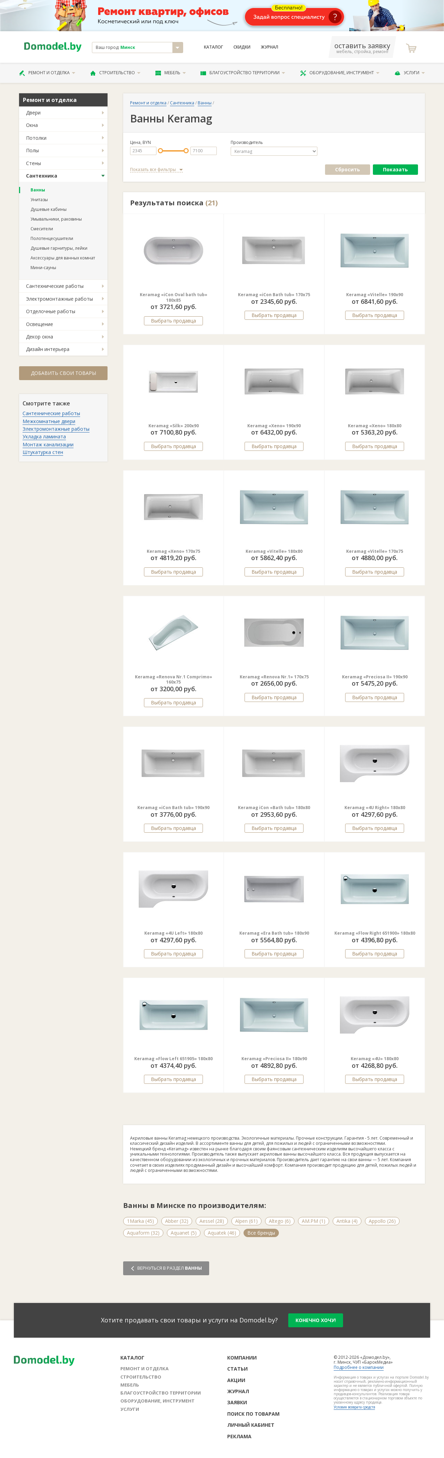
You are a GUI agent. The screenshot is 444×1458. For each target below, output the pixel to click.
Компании (242, 1357)
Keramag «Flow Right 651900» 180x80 (374, 933)
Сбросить (347, 169)
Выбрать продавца (173, 320)
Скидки (241, 47)
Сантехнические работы (55, 286)
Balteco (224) (343, 1232)
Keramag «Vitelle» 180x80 (274, 551)
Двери (33, 112)
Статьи (237, 1368)
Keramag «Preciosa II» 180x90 (274, 1059)
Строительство (115, 73)
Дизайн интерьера (47, 349)
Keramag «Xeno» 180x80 (374, 426)
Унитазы (39, 200)
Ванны (38, 190)
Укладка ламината (44, 436)
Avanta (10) (304, 1232)
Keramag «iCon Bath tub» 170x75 (274, 295)
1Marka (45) (140, 1221)
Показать (395, 169)
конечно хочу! (316, 1320)
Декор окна (39, 336)
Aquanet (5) (184, 1232)
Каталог (213, 47)
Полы (32, 150)
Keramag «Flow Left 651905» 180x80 (173, 1059)
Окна (32, 125)
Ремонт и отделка (47, 73)
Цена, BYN (140, 142)
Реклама (239, 1436)
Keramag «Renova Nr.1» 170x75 (274, 677)
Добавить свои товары (63, 373)
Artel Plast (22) (263, 1232)
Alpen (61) (246, 1221)
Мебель (170, 73)
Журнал (269, 47)
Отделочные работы (50, 311)
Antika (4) (347, 1221)
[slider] (160, 150)
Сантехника (41, 175)
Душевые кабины (49, 209)
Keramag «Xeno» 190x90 (274, 426)
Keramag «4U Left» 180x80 (173, 933)
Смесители (42, 229)
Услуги (409, 73)
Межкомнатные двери (49, 421)
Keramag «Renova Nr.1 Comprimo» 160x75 (173, 679)
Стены (33, 163)
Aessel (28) (211, 1221)
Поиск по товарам (253, 1413)
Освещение (39, 324)
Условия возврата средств (354, 1407)
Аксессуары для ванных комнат (63, 258)
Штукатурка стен (43, 452)
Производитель (247, 142)
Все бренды (383, 1232)
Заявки (237, 1402)
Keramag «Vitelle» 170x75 (374, 551)
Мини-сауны (43, 268)
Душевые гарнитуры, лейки (59, 248)
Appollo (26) (382, 1221)
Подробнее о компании (359, 1367)
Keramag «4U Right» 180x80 (374, 808)
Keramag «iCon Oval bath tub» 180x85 (173, 297)
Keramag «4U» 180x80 (375, 1059)
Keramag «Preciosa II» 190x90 (375, 677)
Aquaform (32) (143, 1232)
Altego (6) (280, 1221)
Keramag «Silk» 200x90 (173, 426)
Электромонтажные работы (59, 298)
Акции (236, 1380)
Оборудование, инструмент (339, 73)
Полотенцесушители (52, 238)
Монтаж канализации (48, 444)
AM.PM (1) (313, 1221)
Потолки (36, 138)
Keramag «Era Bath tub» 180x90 (274, 933)
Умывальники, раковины (56, 219)
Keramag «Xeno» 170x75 (173, 551)
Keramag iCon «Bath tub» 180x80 (274, 808)
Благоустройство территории (242, 73)
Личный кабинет (250, 1424)
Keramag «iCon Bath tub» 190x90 (173, 808)
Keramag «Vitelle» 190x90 (374, 295)
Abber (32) (176, 1221)
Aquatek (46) (222, 1232)
